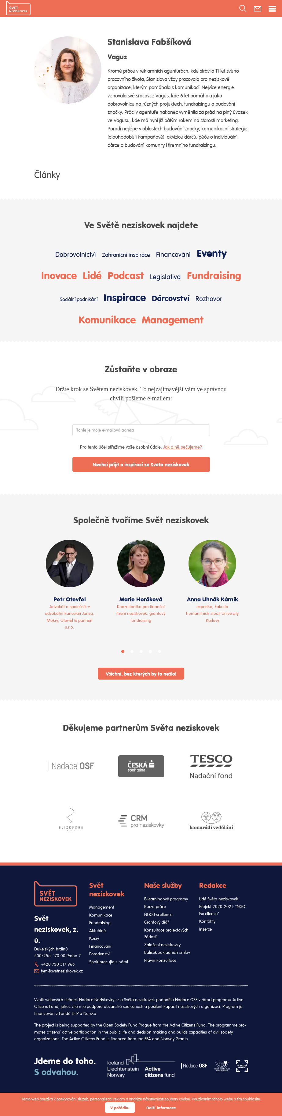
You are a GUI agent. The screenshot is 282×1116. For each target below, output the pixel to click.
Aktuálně (97, 930)
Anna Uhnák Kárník (212, 599)
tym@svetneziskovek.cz (62, 971)
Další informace (161, 1107)
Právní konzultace (160, 960)
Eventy (212, 252)
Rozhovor (209, 298)
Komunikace (107, 319)
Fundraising (214, 274)
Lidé (92, 274)
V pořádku (120, 1107)
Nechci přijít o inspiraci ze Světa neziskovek (141, 464)
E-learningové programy (166, 899)
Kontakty (207, 921)
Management (172, 319)
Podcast (126, 274)
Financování (173, 254)
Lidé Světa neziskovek (218, 899)
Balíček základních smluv (167, 952)
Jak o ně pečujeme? (182, 447)
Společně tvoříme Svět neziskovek (141, 519)
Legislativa (165, 276)
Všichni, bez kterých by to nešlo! (141, 673)
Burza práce (155, 906)
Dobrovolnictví (75, 254)
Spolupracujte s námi (108, 962)
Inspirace (125, 296)
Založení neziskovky (162, 944)
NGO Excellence (158, 914)
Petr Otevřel (69, 599)
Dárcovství (170, 298)
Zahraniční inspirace (126, 254)
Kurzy (94, 938)
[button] (122, 651)
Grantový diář (156, 922)
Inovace (59, 274)
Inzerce (205, 929)
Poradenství (99, 954)
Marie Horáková (140, 599)
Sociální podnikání (78, 299)
